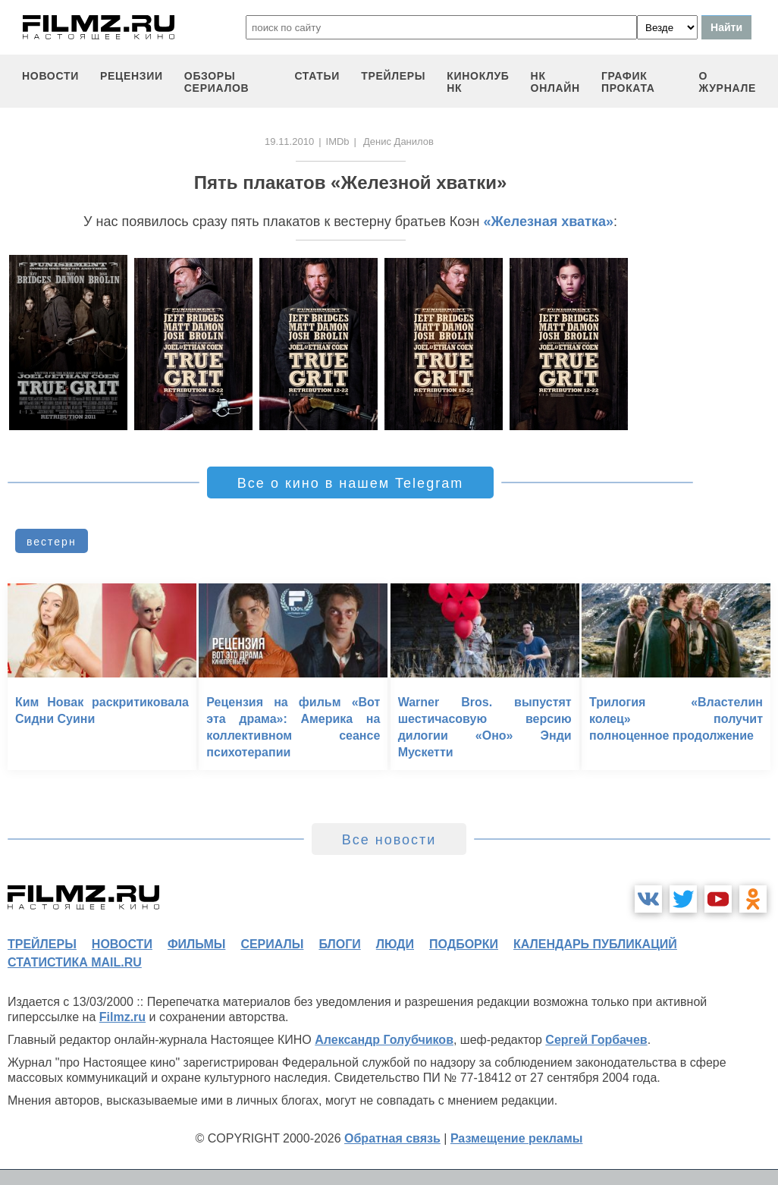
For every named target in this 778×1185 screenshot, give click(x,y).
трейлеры (393, 76)
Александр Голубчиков (384, 1039)
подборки (463, 944)
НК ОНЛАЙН (555, 82)
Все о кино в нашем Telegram (350, 483)
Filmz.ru (122, 1017)
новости (50, 76)
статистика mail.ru (75, 962)
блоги (339, 944)
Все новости (389, 839)
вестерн (52, 542)
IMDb (338, 141)
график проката (628, 82)
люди (395, 944)
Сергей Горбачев (596, 1039)
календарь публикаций (595, 944)
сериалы (271, 944)
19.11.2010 (289, 141)
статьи (317, 76)
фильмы (196, 944)
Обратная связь (392, 1138)
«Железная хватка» (548, 221)
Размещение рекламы (516, 1138)
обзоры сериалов (216, 82)
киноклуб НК (478, 82)
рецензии (131, 76)
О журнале (727, 82)
